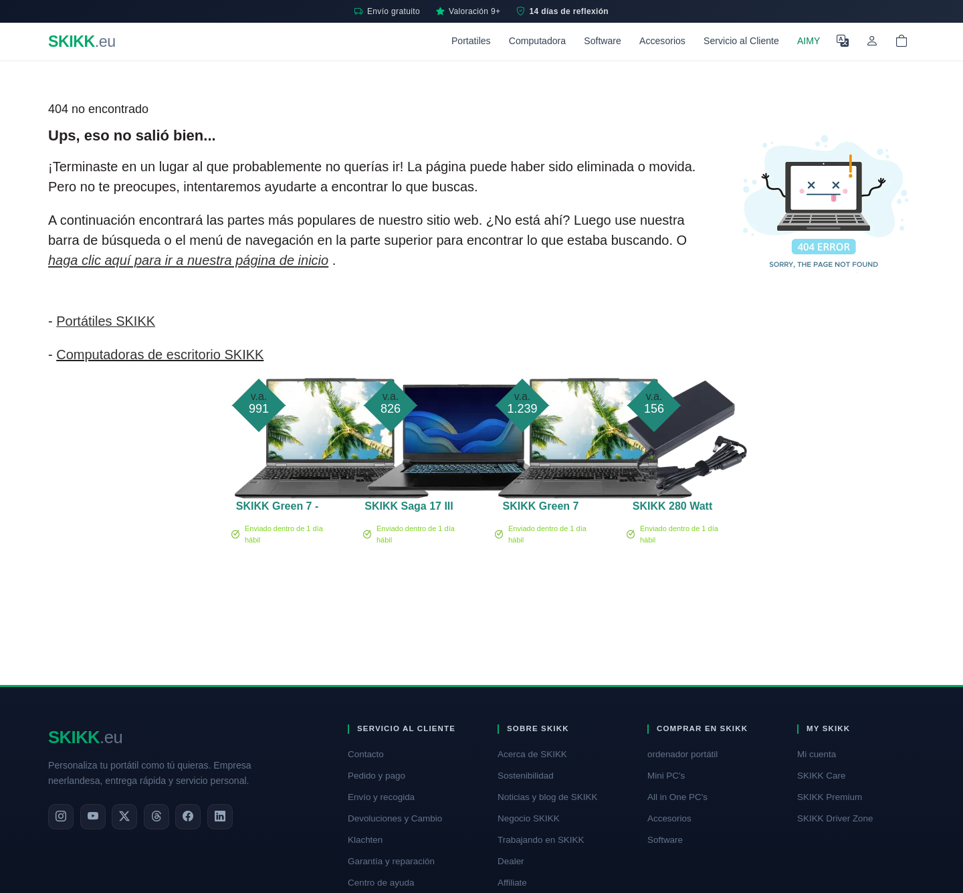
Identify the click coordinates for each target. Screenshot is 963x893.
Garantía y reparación (391, 861)
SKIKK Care (821, 776)
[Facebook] (188, 816)
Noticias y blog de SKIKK (547, 797)
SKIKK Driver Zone (835, 818)
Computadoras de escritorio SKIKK (159, 354)
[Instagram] (61, 816)
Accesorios (662, 40)
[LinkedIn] (220, 816)
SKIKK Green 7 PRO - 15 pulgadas (541, 508)
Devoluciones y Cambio (395, 818)
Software (602, 40)
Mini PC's (666, 776)
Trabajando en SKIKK (541, 840)
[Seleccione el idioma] (842, 41)
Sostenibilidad (526, 776)
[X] (124, 816)
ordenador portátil (682, 754)
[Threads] (156, 816)
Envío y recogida (381, 797)
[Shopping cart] (901, 41)
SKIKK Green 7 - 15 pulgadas (277, 508)
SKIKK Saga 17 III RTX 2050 (408, 508)
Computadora (537, 40)
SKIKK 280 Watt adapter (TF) (672, 508)
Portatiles (471, 40)
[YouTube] (93, 816)
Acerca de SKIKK (532, 754)
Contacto (366, 754)
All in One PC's (677, 797)
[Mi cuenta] (872, 41)
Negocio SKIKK (529, 818)
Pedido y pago (376, 776)
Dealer (511, 861)
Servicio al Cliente (741, 40)
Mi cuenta (816, 754)
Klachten (365, 840)
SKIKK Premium (829, 797)
